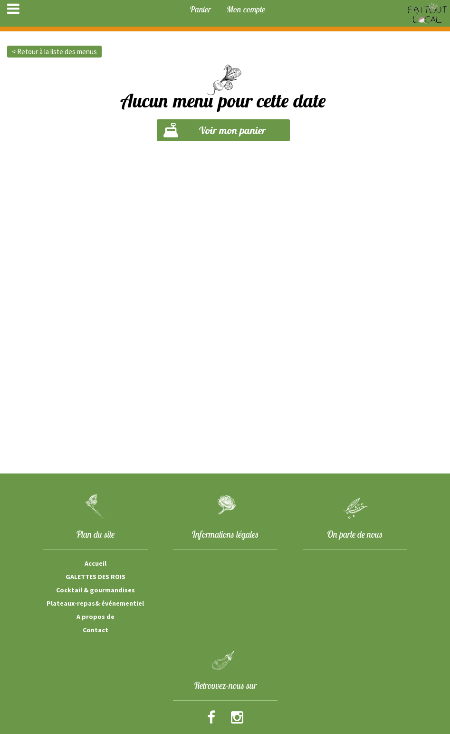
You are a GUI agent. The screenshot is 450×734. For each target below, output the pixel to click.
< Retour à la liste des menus (54, 51)
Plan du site (95, 534)
